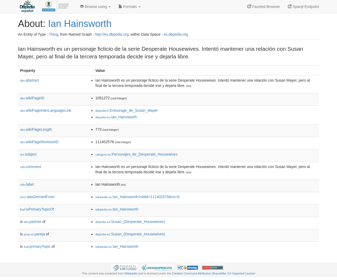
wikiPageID (32, 98)
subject (28, 154)
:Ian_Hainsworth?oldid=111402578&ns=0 (137, 197)
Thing (53, 34)
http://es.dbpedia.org (112, 34)
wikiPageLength (36, 129)
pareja (34, 234)
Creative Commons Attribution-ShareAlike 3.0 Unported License (213, 273)
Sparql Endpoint (303, 6)
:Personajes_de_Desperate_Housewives (136, 154)
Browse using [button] (95, 6)
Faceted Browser (263, 6)
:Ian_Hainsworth (116, 117)
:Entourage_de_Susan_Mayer (126, 110)
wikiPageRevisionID (39, 142)
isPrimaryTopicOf (37, 209)
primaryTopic (37, 246)
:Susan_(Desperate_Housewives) (130, 222)
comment (30, 167)
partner (32, 222)
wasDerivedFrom (37, 197)
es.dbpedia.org (175, 34)
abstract (29, 80)
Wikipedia (130, 273)
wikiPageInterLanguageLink (45, 110)
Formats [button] (130, 6)
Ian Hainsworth (79, 23)
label (27, 184)
